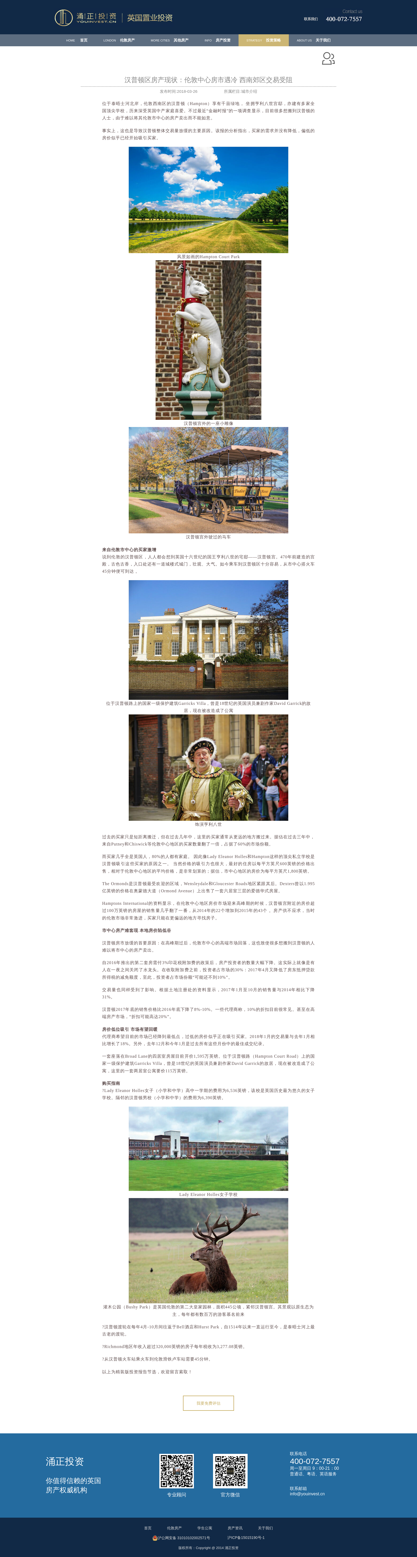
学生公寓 (204, 1528)
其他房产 (170, 40)
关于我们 (314, 40)
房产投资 (217, 40)
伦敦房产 (119, 40)
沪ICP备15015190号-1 (246, 1537)
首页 (76, 40)
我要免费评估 (208, 1403)
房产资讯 (235, 1528)
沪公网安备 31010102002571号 (181, 1538)
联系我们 (311, 19)
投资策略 (264, 40)
